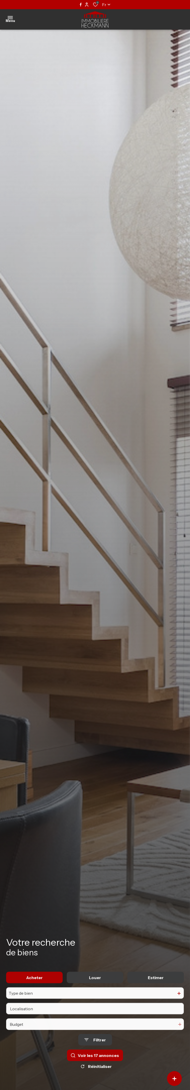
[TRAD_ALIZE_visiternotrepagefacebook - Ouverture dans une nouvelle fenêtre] (81, 4)
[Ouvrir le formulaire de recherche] (95, 1046)
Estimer (156, 984)
